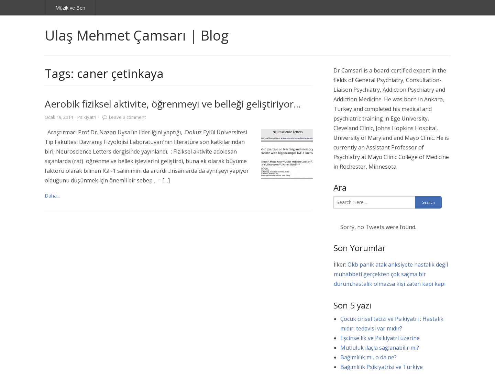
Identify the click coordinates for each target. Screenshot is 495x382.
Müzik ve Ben (70, 7)
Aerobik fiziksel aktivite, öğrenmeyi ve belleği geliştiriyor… (173, 103)
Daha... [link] (52, 195)
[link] (287, 155)
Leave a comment (127, 117)
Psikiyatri (86, 117)
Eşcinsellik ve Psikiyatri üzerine (380, 338)
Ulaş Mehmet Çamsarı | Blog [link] (137, 35)
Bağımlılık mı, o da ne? (368, 357)
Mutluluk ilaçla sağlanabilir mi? (379, 347)
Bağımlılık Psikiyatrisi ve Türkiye (381, 367)
